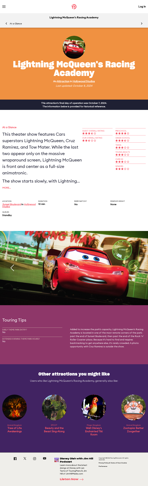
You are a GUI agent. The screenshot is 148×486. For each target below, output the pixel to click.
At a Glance (16, 23)
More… (6, 187)
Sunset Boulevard (11, 204)
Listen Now (72, 479)
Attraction (63, 81)
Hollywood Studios (84, 81)
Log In (142, 6)
